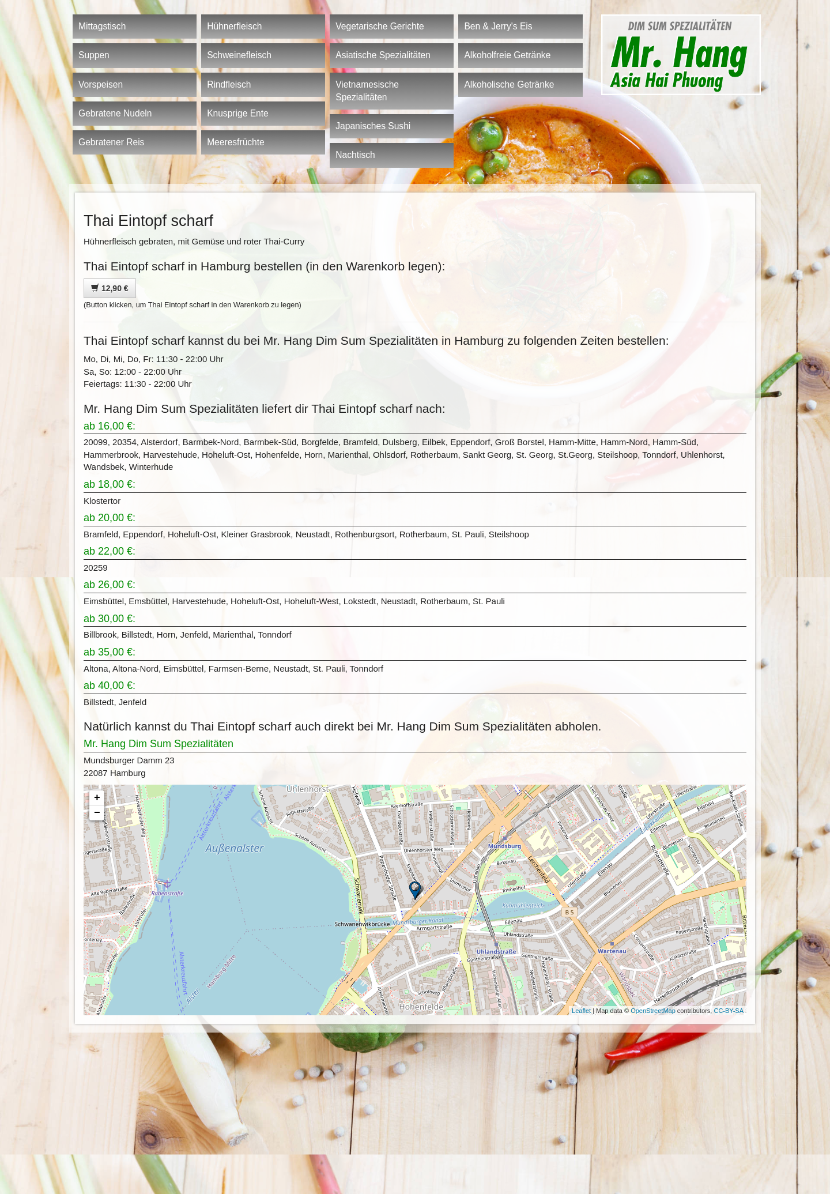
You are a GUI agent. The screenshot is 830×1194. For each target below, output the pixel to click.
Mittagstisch (102, 26)
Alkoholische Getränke (509, 84)
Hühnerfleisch (234, 26)
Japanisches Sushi (372, 126)
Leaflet (581, 1010)
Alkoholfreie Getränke (507, 55)
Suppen (94, 55)
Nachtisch (355, 155)
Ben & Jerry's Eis (498, 26)
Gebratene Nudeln (115, 113)
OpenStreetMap (653, 1010)
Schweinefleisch (239, 55)
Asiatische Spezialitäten (383, 55)
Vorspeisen (100, 84)
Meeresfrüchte (236, 142)
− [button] (97, 813)
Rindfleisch (229, 84)
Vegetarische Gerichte (379, 26)
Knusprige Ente (238, 113)
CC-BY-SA (729, 1010)
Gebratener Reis (111, 142)
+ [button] (97, 798)
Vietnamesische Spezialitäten (367, 91)
